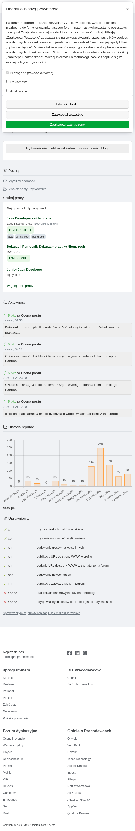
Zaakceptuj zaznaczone (67, 124)
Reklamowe (17, 82)
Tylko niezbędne (67, 104)
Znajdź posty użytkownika (25, 189)
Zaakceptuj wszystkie (67, 114)
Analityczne (16, 91)
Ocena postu (31, 315)
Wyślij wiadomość (19, 181)
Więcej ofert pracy (20, 286)
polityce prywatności (31, 62)
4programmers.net (34, 22)
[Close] (127, 9)
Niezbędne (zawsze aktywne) (29, 73)
